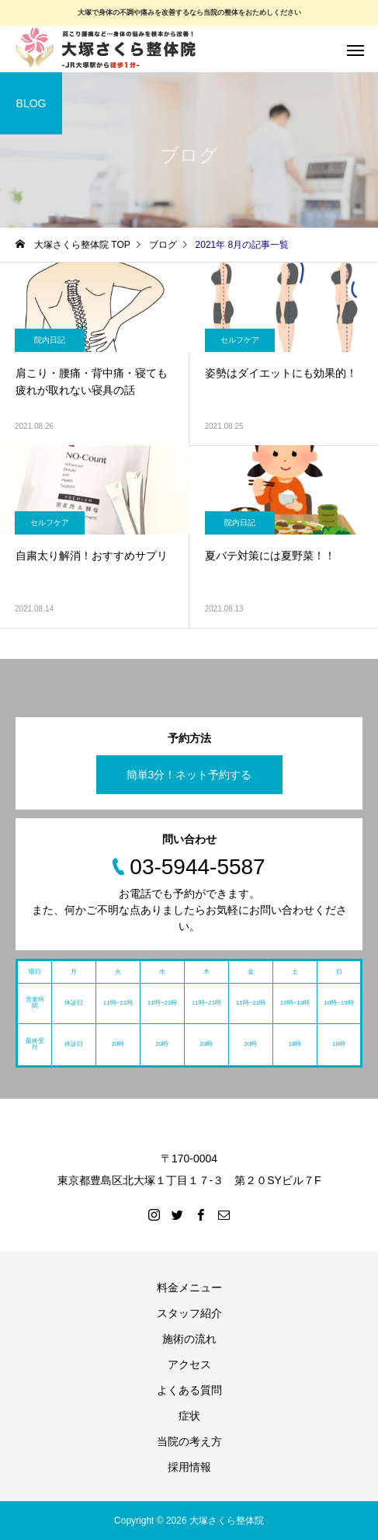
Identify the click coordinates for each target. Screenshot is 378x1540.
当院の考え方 (189, 1441)
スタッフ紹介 (189, 1313)
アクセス (189, 1364)
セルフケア (239, 340)
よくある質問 (189, 1390)
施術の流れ (189, 1339)
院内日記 (49, 340)
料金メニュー (189, 1287)
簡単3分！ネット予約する (189, 774)
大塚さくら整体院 (226, 1520)
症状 (189, 1415)
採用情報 (189, 1467)
